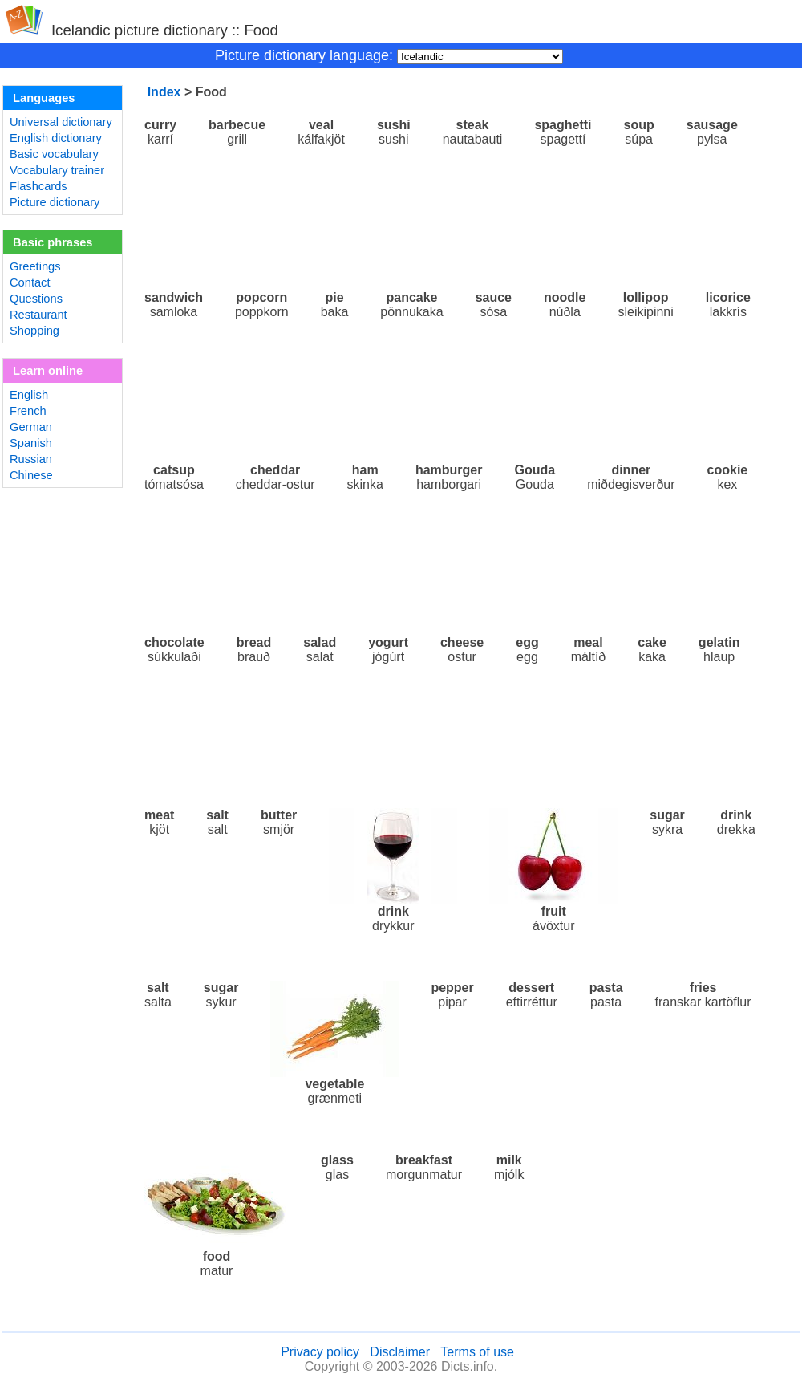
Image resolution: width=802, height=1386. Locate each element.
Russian (31, 459)
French (28, 410)
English (29, 394)
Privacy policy (320, 1352)
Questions (36, 298)
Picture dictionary (54, 202)
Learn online (48, 370)
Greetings (35, 266)
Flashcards (38, 186)
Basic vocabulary (54, 154)
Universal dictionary (61, 122)
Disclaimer (400, 1352)
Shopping (34, 330)
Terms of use (477, 1352)
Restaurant (38, 314)
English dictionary (56, 138)
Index (164, 92)
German (31, 427)
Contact (30, 282)
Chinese (31, 475)
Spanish (31, 443)
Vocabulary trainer (57, 170)
